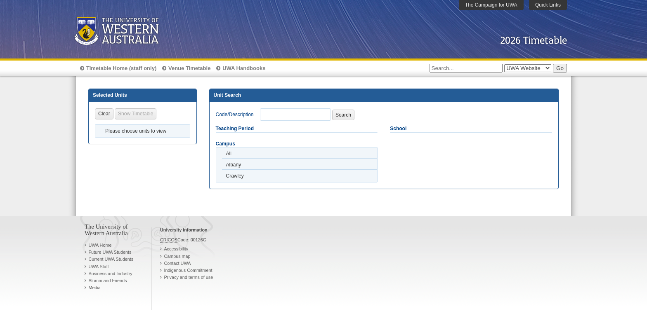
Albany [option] (233, 165)
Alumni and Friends (107, 280)
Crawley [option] (235, 176)
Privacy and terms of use (188, 277)
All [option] (228, 154)
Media (94, 287)
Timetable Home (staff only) (121, 68)
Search (343, 115)
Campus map (177, 256)
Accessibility (176, 248)
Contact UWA (177, 263)
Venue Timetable (189, 68)
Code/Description (235, 114)
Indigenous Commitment (188, 270)
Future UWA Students (109, 252)
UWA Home (99, 245)
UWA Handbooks (243, 68)
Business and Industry (110, 273)
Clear (104, 114)
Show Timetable (135, 114)
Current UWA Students (110, 259)
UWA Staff (98, 266)
